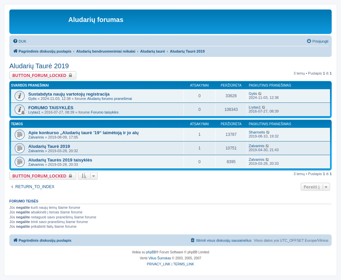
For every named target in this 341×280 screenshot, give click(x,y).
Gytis (32, 99)
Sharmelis (257, 132)
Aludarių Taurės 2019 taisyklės (60, 159)
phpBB (151, 252)
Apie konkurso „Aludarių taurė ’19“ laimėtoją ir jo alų (83, 132)
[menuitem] (19, 41)
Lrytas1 (34, 112)
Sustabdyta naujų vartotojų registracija (69, 94)
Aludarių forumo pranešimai (109, 99)
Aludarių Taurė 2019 (39, 66)
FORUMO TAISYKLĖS (50, 107)
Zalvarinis (36, 137)
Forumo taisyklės (105, 112)
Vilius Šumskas (160, 258)
